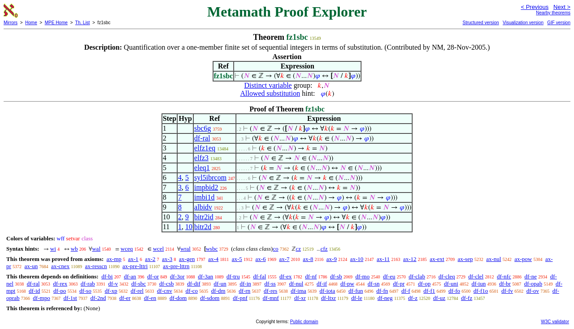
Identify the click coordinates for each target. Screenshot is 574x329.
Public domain (304, 321)
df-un (220, 283)
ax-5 (237, 259)
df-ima (298, 290)
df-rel (137, 290)
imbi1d (204, 197)
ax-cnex (60, 266)
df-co (192, 290)
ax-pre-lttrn (176, 266)
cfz (324, 248)
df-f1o (481, 290)
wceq (127, 248)
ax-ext (437, 259)
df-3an (205, 276)
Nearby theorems (553, 12)
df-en (150, 298)
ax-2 (150, 259)
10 (188, 227)
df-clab (417, 276)
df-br (505, 283)
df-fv (507, 290)
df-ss (270, 283)
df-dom (178, 298)
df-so (85, 290)
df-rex (60, 283)
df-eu (389, 276)
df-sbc (138, 283)
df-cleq (447, 276)
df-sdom (209, 298)
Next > (561, 7)
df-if (322, 283)
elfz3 (201, 158)
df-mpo (41, 298)
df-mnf (271, 298)
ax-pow (523, 259)
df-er (124, 298)
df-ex (285, 276)
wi (53, 248)
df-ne (530, 276)
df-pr (398, 283)
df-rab (88, 283)
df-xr (300, 298)
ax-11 (383, 259)
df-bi (107, 276)
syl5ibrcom (210, 177)
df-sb (336, 276)
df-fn (382, 290)
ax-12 (410, 259)
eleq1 (202, 167)
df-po (59, 290)
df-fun (355, 290)
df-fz (466, 298)
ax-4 (213, 259)
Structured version (480, 22)
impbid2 (206, 187)
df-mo (362, 276)
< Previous (534, 7)
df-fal (259, 276)
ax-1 (133, 259)
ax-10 (357, 259)
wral (185, 248)
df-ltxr (328, 298)
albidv (203, 207)
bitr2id (203, 217)
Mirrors (10, 22)
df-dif (193, 283)
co (275, 248)
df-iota (327, 290)
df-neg (385, 298)
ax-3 (167, 259)
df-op (424, 283)
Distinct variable (268, 85)
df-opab (533, 283)
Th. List (82, 22)
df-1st (70, 298)
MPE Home (56, 22)
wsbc (212, 248)
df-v (113, 283)
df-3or (177, 276)
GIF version (558, 22)
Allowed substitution (270, 93)
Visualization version (523, 22)
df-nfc (504, 276)
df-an (130, 276)
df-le (356, 298)
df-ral (202, 138)
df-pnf (240, 298)
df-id (34, 290)
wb (74, 248)
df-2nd (98, 298)
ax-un (31, 266)
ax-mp (114, 259)
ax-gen (187, 259)
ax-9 (331, 259)
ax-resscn (96, 266)
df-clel (475, 276)
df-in (245, 283)
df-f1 (429, 290)
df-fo (454, 290)
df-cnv (164, 290)
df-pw (347, 283)
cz (298, 248)
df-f (405, 290)
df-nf (311, 276)
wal (96, 248)
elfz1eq (204, 148)
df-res (270, 290)
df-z (412, 298)
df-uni (451, 283)
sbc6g (202, 128)
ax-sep (465, 259)
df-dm (218, 290)
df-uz (439, 298)
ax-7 (284, 259)
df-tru (233, 276)
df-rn (244, 290)
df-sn (374, 283)
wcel (158, 248)
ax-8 (308, 259)
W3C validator (555, 321)
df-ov (532, 290)
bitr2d (202, 227)
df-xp (110, 290)
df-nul (296, 283)
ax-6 (261, 259)
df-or (153, 276)
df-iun (478, 283)
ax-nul (493, 259)
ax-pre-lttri (135, 266)
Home (31, 22)
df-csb (166, 283)
